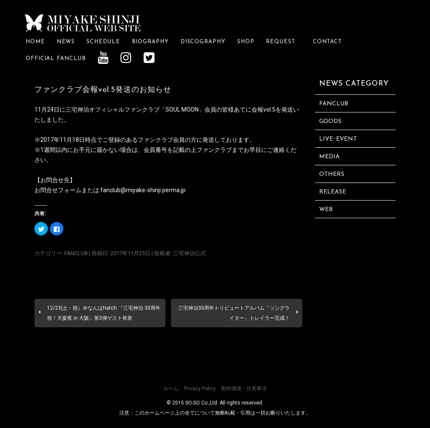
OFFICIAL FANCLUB (56, 58)
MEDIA (329, 157)
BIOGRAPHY (150, 41)
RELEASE (332, 192)
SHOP (245, 41)
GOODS (330, 121)
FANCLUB (76, 253)
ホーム (170, 388)
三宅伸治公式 (189, 253)
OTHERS (331, 174)
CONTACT (327, 41)
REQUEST (283, 41)
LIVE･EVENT (338, 139)
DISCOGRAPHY (203, 41)
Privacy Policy (200, 388)
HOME (35, 41)
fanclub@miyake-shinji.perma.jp (143, 190)
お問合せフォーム (57, 190)
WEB (326, 209)
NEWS (66, 41)
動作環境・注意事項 (244, 388)
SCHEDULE (103, 41)
